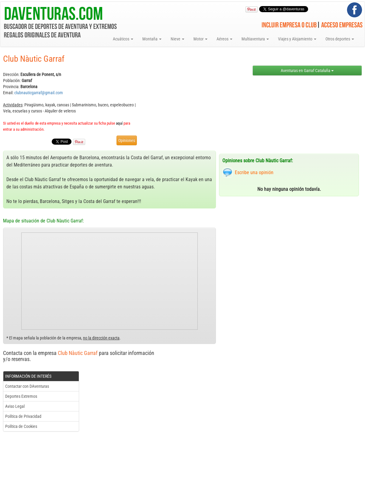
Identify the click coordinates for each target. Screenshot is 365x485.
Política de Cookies (21, 426)
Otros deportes (339, 38)
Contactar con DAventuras (27, 386)
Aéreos (224, 38)
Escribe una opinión (254, 172)
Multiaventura (255, 38)
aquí (119, 123)
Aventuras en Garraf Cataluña (307, 70)
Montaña (152, 38)
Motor (200, 38)
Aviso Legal (15, 406)
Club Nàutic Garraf (78, 353)
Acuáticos (123, 38)
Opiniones (126, 140)
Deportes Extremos (21, 396)
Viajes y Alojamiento (297, 38)
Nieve (177, 38)
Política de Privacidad (23, 416)
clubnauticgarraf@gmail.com (38, 92)
